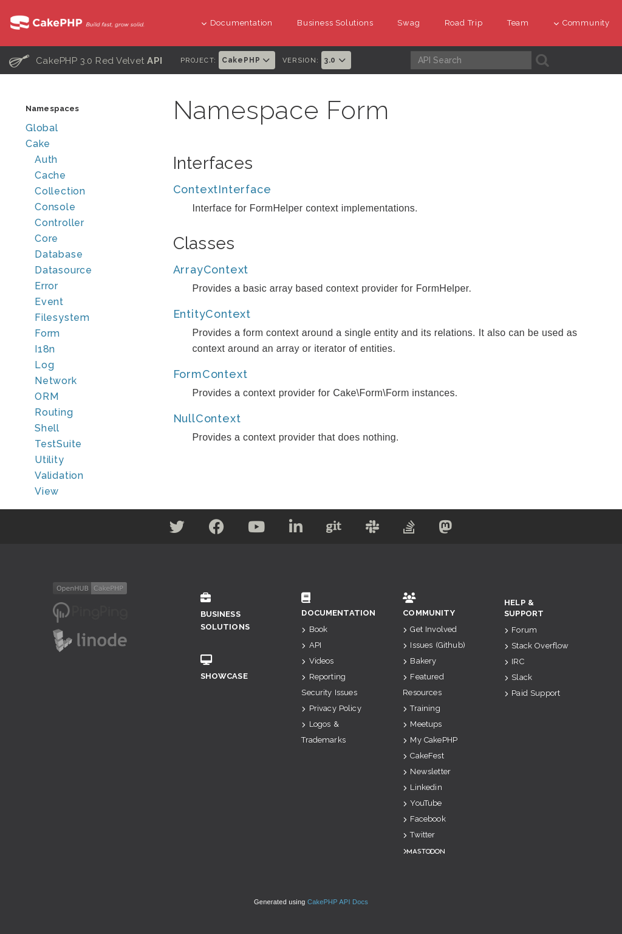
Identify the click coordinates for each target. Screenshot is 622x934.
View (47, 491)
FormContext (210, 374)
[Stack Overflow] (412, 529)
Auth (46, 159)
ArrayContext (211, 269)
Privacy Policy (331, 708)
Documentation (237, 22)
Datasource (63, 270)
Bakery (419, 660)
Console (55, 207)
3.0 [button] (336, 60)
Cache (50, 175)
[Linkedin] (295, 529)
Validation (59, 475)
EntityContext (212, 313)
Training (421, 708)
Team (518, 22)
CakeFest (423, 755)
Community (581, 22)
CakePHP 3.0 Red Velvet (86, 60)
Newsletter (427, 771)
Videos (317, 660)
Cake (38, 143)
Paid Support (532, 693)
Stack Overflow (536, 645)
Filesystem (62, 317)
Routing (54, 412)
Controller (59, 222)
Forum (520, 629)
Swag (408, 22)
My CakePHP (430, 739)
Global (42, 128)
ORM (46, 396)
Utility (49, 459)
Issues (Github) (434, 645)
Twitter (419, 834)
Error (46, 286)
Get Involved (430, 629)
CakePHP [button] (247, 60)
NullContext (207, 418)
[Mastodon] (450, 529)
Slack (518, 677)
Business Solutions (335, 22)
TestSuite (58, 444)
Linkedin (422, 787)
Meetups (422, 724)
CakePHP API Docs (337, 901)
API (311, 645)
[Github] (335, 529)
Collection (60, 191)
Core (46, 238)
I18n (45, 349)
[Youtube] (255, 529)
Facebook (424, 818)
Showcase (232, 667)
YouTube (422, 803)
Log (44, 365)
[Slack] (374, 529)
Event (49, 301)
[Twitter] (173, 529)
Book (314, 629)
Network (56, 380)
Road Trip (464, 22)
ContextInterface (222, 189)
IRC (514, 661)
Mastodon (425, 851)
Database (59, 254)
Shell (47, 428)
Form (47, 333)
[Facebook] (214, 529)
